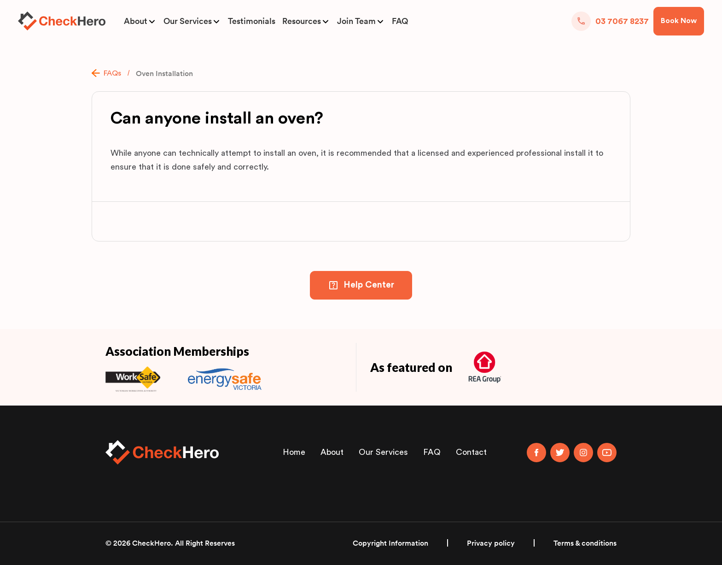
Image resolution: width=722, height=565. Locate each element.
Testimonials (251, 21)
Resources (301, 21)
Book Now (679, 20)
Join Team (356, 21)
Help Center (369, 285)
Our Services (187, 21)
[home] (61, 21)
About (135, 21)
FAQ (400, 21)
